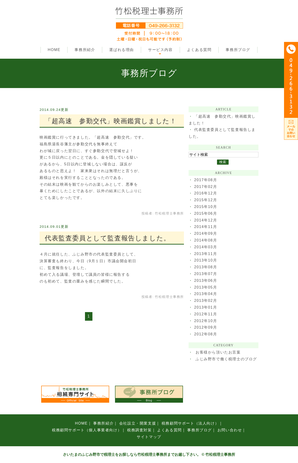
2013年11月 (205, 254)
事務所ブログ (238, 50)
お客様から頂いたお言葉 (218, 352)
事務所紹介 (84, 50)
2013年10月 (205, 260)
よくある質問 (199, 50)
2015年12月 (205, 200)
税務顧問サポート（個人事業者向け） (87, 430)
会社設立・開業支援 (137, 423)
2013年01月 (205, 307)
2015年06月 (205, 213)
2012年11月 (205, 314)
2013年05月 (205, 287)
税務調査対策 (139, 430)
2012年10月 (205, 321)
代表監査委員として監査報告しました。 (107, 238)
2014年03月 (205, 247)
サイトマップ (149, 437)
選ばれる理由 (121, 50)
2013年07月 (205, 274)
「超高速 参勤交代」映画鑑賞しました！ (110, 121)
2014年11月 (205, 227)
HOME (54, 50)
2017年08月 (205, 180)
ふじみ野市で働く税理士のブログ (226, 359)
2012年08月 (205, 334)
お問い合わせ (229, 430)
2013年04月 (205, 294)
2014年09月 (205, 233)
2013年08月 (205, 267)
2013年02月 (205, 301)
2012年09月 (205, 327)
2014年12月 (205, 220)
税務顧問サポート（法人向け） (190, 423)
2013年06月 (205, 281)
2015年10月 (205, 207)
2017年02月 (205, 187)
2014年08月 (205, 240)
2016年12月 (205, 193)
